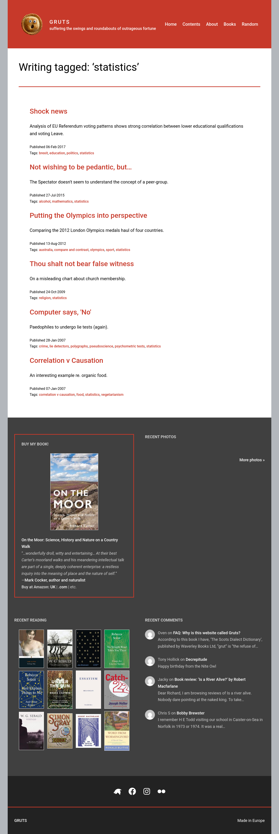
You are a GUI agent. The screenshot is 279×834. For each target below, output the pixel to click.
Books (230, 24)
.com (62, 587)
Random (250, 24)
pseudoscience (101, 346)
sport (110, 250)
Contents (191, 24)
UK (52, 587)
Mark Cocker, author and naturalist (55, 580)
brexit (43, 153)
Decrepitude (196, 659)
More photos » (252, 460)
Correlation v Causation (66, 360)
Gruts (59, 22)
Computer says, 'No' (60, 312)
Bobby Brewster (191, 713)
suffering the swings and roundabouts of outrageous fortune (102, 28)
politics (72, 153)
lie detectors (59, 346)
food (80, 394)
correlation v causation (57, 394)
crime (43, 346)
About (212, 24)
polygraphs (79, 346)
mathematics (62, 201)
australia (46, 250)
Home (171, 24)
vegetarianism (112, 394)
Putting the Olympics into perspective (88, 215)
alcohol (44, 201)
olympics (97, 250)
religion (45, 298)
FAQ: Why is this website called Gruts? (206, 632)
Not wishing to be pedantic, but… (81, 167)
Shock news (48, 111)
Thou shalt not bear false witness (82, 264)
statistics (87, 153)
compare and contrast (71, 250)
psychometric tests (130, 346)
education (57, 153)
